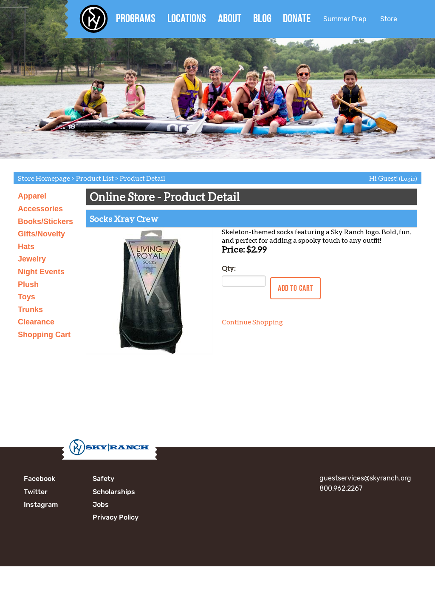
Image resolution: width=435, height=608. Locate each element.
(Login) (408, 178)
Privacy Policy (115, 517)
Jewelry (32, 259)
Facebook (39, 478)
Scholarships (114, 492)
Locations (186, 18)
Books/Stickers (45, 221)
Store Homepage (44, 178)
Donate (297, 18)
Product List (95, 178)
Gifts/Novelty (41, 234)
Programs (135, 18)
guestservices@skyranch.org (365, 478)
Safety (103, 478)
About (229, 18)
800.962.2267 (340, 488)
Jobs (101, 504)
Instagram (41, 504)
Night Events (41, 271)
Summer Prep (345, 19)
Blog (262, 18)
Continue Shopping (252, 322)
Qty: (228, 268)
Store (388, 19)
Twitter (36, 492)
